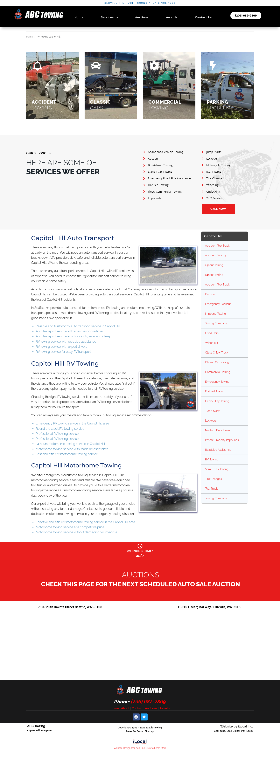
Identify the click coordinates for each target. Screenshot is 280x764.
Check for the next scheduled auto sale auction (140, 585)
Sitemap (149, 733)
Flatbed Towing (214, 391)
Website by (236, 728)
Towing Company (216, 323)
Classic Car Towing (217, 362)
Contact (137, 710)
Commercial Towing (217, 372)
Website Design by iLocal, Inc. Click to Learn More (140, 749)
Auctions (151, 710)
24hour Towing (214, 265)
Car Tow (210, 294)
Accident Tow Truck (217, 245)
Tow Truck (211, 488)
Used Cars (212, 333)
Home (29, 36)
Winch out (211, 342)
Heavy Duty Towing (217, 401)
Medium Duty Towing (218, 430)
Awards (164, 710)
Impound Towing (215, 313)
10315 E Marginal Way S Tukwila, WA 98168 (210, 608)
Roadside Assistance (218, 449)
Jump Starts (212, 410)
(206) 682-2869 (148, 703)
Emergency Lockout (218, 304)
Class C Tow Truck (216, 352)
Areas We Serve (134, 733)
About (125, 710)
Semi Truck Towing (216, 469)
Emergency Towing (217, 381)
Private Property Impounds (222, 440)
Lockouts (210, 420)
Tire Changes (213, 478)
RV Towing (211, 459)
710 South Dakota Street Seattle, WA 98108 (70, 608)
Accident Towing (215, 255)
